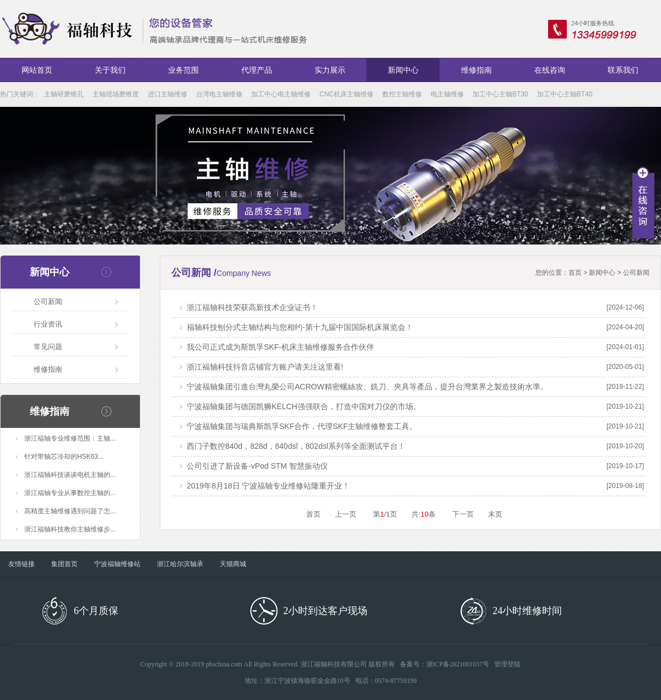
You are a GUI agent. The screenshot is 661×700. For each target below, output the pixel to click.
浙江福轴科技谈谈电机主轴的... (70, 475)
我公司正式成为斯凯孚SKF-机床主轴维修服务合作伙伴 (280, 347)
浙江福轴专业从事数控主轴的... (70, 493)
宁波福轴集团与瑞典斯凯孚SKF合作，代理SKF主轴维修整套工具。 (302, 426)
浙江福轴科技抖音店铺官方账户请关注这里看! (265, 366)
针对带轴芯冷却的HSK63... (64, 456)
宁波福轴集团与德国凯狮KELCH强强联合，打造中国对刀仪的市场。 (304, 406)
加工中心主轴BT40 (565, 94)
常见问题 (48, 347)
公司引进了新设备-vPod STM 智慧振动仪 (257, 466)
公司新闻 (48, 301)
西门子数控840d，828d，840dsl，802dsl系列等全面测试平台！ (296, 446)
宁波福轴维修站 (117, 564)
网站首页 (36, 70)
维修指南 (476, 70)
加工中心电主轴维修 (281, 94)
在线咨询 (549, 70)
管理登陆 (507, 664)
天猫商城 (233, 564)
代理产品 (256, 70)
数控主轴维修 (402, 94)
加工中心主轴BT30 (500, 94)
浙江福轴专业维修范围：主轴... (70, 438)
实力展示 (330, 70)
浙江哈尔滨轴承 (180, 564)
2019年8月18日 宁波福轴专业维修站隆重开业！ (268, 485)
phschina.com (224, 664)
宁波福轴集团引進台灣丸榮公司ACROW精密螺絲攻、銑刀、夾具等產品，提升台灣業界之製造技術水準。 (367, 386)
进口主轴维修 (167, 94)
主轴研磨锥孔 (64, 94)
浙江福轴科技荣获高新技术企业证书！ (252, 307)
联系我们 (623, 70)
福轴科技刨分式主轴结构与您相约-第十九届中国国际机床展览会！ (300, 327)
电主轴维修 (447, 94)
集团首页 (64, 564)
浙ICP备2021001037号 (458, 664)
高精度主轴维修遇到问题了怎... (70, 511)
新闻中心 (403, 70)
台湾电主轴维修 (219, 94)
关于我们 (110, 70)
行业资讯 (48, 324)
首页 (575, 272)
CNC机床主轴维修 (346, 94)
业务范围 (183, 70)
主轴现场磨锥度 (116, 94)
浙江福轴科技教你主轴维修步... (70, 529)
